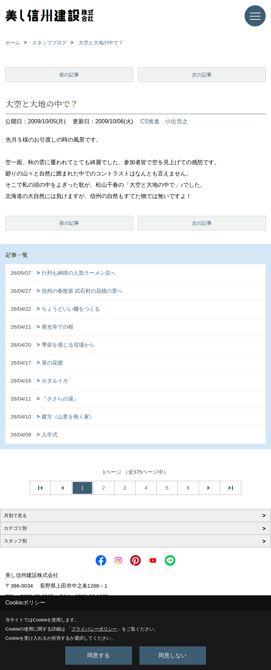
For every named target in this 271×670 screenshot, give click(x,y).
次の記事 (202, 74)
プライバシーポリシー (94, 629)
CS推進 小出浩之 (163, 121)
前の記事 (69, 74)
